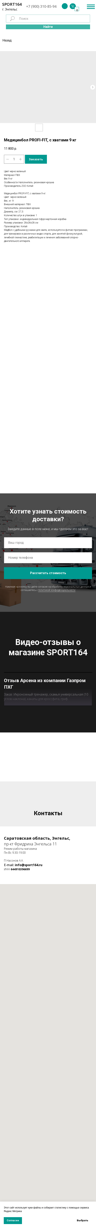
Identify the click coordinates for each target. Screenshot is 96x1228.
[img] (64, 6)
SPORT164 (12, 4)
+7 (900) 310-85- (39, 6)
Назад (7, 40)
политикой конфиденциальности (56, 590)
